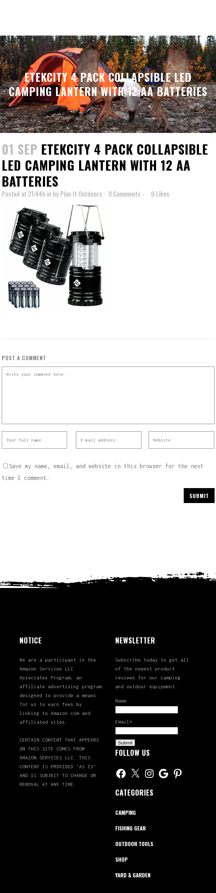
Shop (121, 859)
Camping (125, 812)
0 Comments (124, 193)
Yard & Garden (132, 875)
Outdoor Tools (134, 843)
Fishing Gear (130, 828)
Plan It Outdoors (81, 193)
